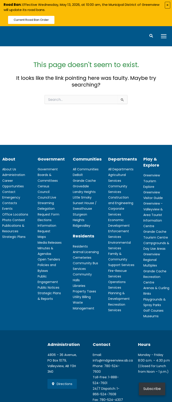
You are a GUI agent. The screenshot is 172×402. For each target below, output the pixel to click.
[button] (151, 37)
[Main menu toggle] (164, 36)
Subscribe (152, 388)
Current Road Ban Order (31, 20)
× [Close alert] (167, 5)
